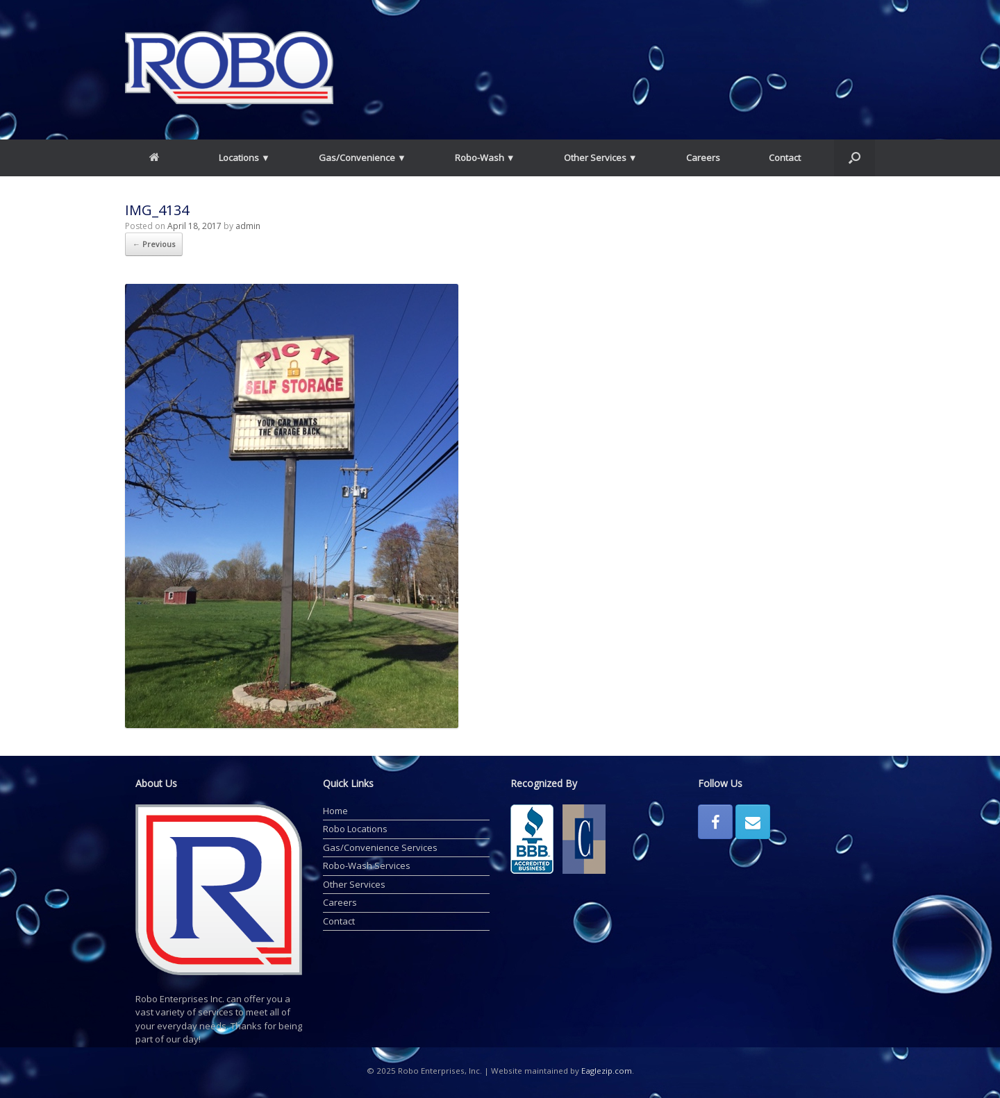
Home (335, 810)
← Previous (154, 244)
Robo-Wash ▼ (485, 157)
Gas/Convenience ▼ (362, 157)
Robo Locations (355, 828)
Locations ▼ (244, 157)
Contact (785, 157)
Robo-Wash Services (366, 865)
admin (247, 226)
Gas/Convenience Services (380, 847)
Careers (703, 157)
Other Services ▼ (601, 157)
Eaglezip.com (606, 1070)
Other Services (354, 884)
